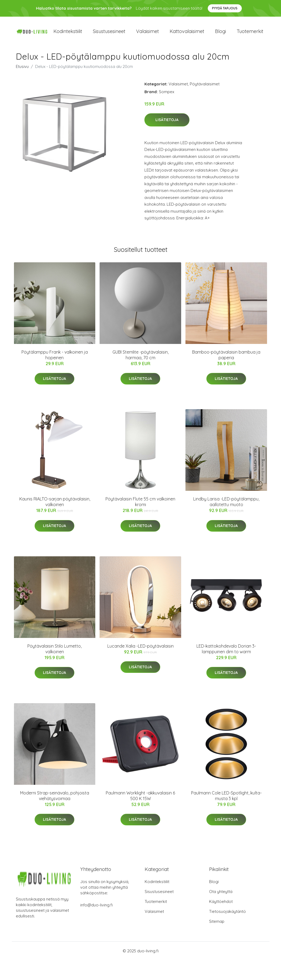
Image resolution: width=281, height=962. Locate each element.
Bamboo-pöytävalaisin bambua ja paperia (226, 356)
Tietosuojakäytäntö (227, 913)
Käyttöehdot (221, 903)
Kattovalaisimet (187, 32)
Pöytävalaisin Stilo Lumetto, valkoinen (54, 650)
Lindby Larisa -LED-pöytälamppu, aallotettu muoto (226, 503)
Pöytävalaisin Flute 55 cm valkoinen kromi (140, 503)
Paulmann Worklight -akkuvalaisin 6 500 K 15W (140, 797)
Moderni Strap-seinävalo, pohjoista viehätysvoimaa (54, 797)
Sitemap (216, 923)
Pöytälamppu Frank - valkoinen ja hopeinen (54, 356)
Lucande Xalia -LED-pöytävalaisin (140, 647)
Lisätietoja (166, 121)
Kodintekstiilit (67, 32)
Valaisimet (147, 32)
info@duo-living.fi (96, 906)
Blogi (220, 32)
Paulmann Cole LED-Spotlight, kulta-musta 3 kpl (226, 797)
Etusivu (22, 68)
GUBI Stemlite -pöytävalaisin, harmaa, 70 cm (140, 356)
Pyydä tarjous (225, 8)
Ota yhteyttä (220, 893)
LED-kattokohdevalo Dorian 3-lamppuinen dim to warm (226, 650)
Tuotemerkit (250, 32)
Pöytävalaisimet (205, 85)
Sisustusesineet (109, 32)
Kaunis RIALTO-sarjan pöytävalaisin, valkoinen (54, 503)
